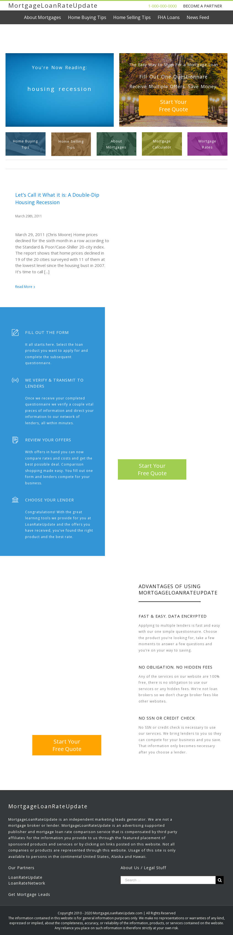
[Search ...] (168, 880)
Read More (23, 286)
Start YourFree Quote (173, 105)
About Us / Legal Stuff (143, 867)
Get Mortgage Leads (29, 894)
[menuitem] (46, 17)
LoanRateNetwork (26, 883)
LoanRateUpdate (25, 877)
